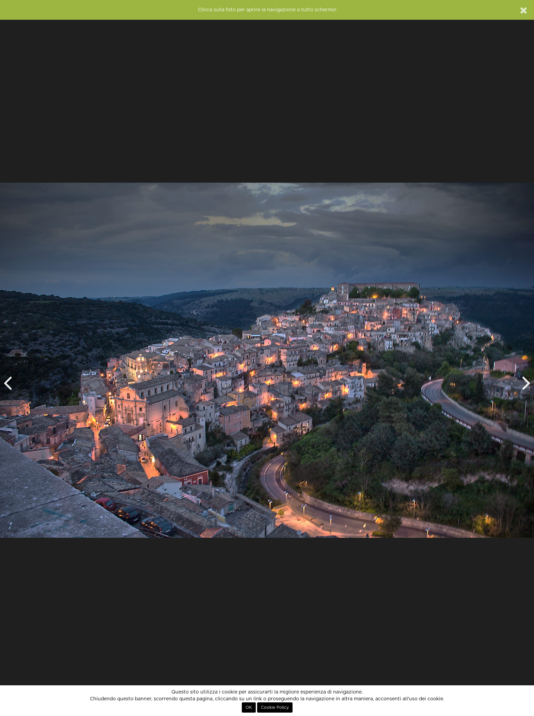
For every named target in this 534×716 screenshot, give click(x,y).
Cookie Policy (275, 707)
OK (249, 707)
